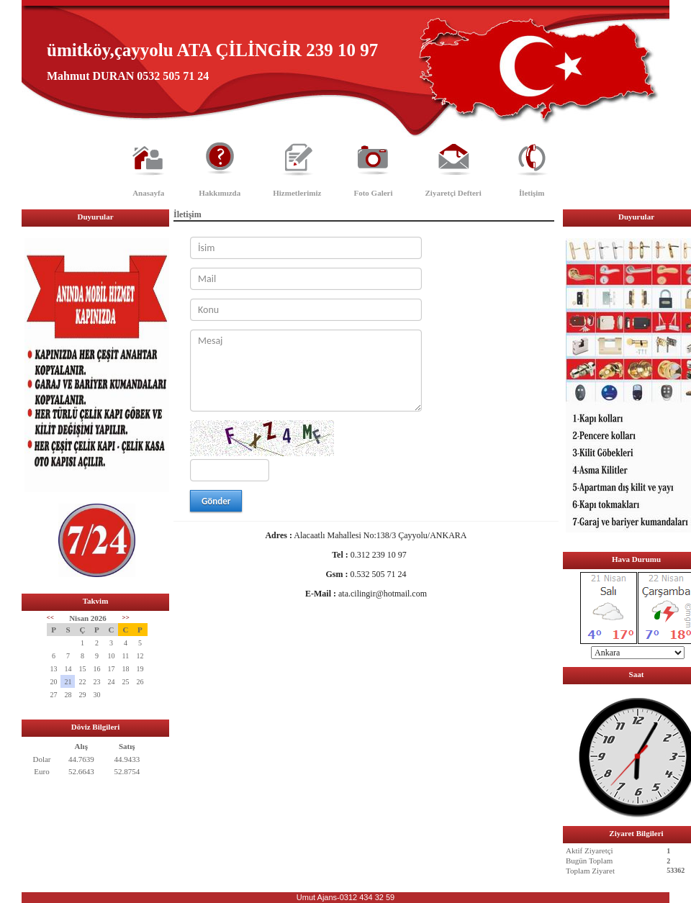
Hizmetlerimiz (297, 193)
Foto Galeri (372, 193)
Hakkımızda (219, 193)
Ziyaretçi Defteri (453, 193)
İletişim (531, 193)
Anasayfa (148, 193)
